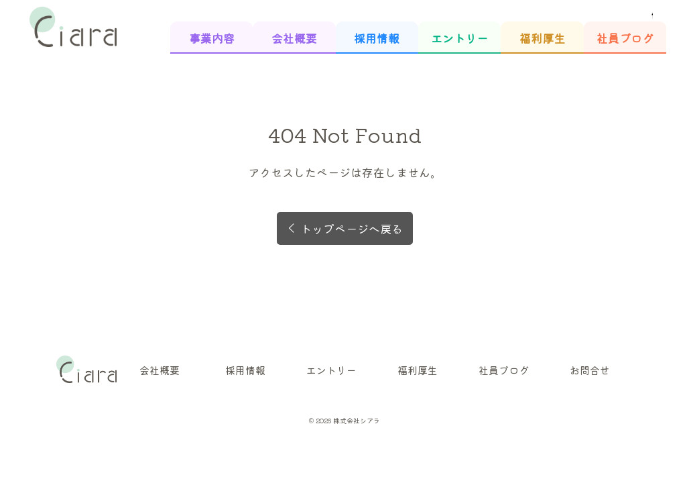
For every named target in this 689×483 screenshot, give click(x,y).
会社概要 (294, 38)
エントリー (459, 38)
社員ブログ (625, 38)
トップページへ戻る (351, 228)
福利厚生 (542, 38)
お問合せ (590, 370)
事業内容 (212, 38)
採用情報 (376, 38)
